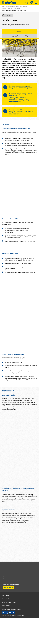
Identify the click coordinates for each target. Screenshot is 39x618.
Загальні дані (6, 605)
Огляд (19, 31)
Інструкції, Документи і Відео (19, 36)
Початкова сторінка (8, 6)
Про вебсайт (5, 599)
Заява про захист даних (9, 602)
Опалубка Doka (21, 6)
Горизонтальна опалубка (11, 8)
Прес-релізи (5, 595)
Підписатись (8, 587)
